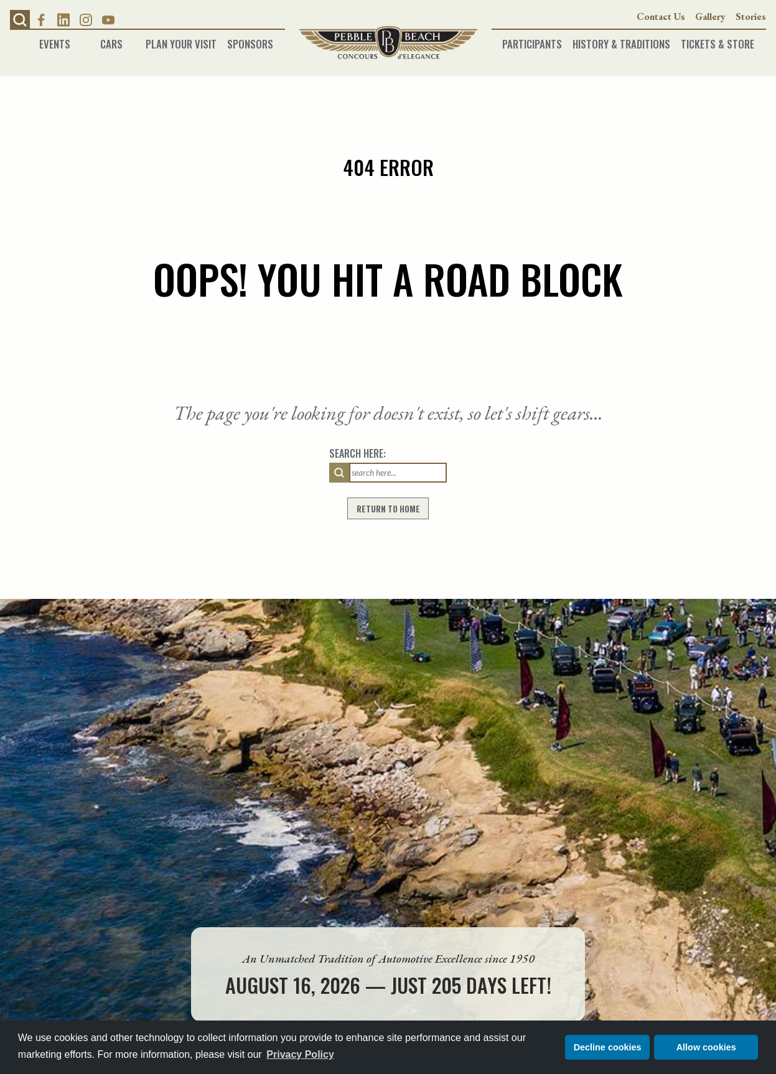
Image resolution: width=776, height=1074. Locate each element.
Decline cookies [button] (608, 1047)
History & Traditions (621, 40)
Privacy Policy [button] (300, 1054)
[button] (20, 20)
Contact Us (661, 16)
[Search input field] (398, 473)
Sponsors (250, 40)
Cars (111, 40)
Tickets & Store (717, 40)
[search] (339, 473)
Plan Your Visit (181, 40)
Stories (751, 16)
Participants (532, 40)
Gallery (710, 16)
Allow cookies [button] (706, 1047)
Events (54, 40)
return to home (388, 508)
